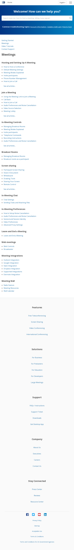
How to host (67, 27)
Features (37, 307)
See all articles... (10, 86)
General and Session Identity (15, 219)
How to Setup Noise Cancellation (16, 213)
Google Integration (11, 263)
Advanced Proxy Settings (13, 225)
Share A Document (11, 173)
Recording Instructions (12, 138)
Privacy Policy (37, 520)
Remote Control (10, 184)
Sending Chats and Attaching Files (17, 202)
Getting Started (7, 40)
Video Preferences (11, 222)
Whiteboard (8, 176)
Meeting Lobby (9, 111)
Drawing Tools (9, 178)
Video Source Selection (12, 108)
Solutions (37, 349)
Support (37, 397)
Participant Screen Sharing (14, 170)
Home (9, 2)
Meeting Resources (11, 288)
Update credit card (54, 27)
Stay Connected (37, 481)
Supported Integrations (13, 271)
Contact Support (8, 49)
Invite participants (11, 75)
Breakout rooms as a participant (16, 159)
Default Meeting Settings (13, 70)
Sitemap (37, 526)
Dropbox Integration (12, 269)
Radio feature (9, 285)
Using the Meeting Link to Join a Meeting (20, 96)
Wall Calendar (9, 291)
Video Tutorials (7, 46)
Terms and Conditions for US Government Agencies (37, 542)
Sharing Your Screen (12, 181)
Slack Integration (10, 266)
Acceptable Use (37, 531)
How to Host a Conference (14, 67)
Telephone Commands (12, 135)
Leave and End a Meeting (13, 236)
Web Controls (9, 246)
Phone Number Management (15, 78)
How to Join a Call (10, 81)
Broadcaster (8, 249)
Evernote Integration (12, 274)
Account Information (38, 27)
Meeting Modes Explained (14, 72)
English (62, 3)
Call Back (7, 99)
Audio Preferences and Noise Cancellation (20, 105)
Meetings (5, 43)
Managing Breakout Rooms (14, 126)
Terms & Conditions (37, 536)
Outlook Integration (11, 260)
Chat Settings (9, 200)
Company (37, 439)
